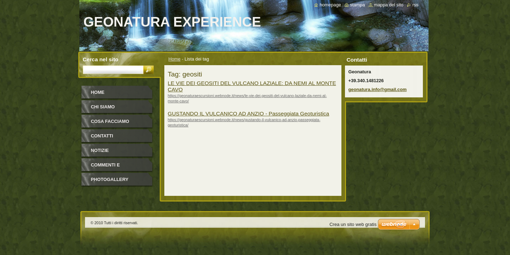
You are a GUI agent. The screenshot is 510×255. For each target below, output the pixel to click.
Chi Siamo (103, 106)
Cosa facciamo (110, 121)
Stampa (357, 4)
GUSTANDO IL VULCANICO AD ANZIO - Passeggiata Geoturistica (248, 113)
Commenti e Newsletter (106, 167)
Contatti (102, 135)
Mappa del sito (388, 4)
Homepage (330, 4)
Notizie (100, 150)
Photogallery (110, 179)
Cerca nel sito (101, 59)
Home (175, 59)
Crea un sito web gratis (352, 224)
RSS (415, 4)
